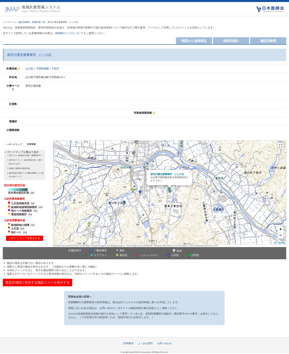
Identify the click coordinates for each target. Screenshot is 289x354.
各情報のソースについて (69, 33)
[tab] (14, 144)
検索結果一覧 (38, 22)
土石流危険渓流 (20, 203)
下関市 (55, 68)
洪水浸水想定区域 (18, 192)
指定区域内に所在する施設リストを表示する (37, 282)
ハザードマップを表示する (24, 238)
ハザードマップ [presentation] (14, 144)
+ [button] (280, 230)
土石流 (15, 228)
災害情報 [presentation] (31, 144)
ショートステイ (146, 255)
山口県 (29, 68)
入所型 (172, 255)
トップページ (9, 22)
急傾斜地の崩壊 (20, 224)
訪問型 (193, 255)
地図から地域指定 (194, 40)
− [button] (280, 236)
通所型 (121, 255)
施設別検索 (23, 22)
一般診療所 (98, 251)
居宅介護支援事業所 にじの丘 (167, 174)
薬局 (177, 251)
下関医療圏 (42, 68)
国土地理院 (279, 242)
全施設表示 (74, 250)
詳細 (32, 193)
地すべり (16, 232)
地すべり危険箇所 (21, 210)
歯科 (120, 251)
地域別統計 (231, 40)
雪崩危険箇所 (19, 214)
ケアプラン (98, 255)
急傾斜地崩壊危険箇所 (24, 207)
